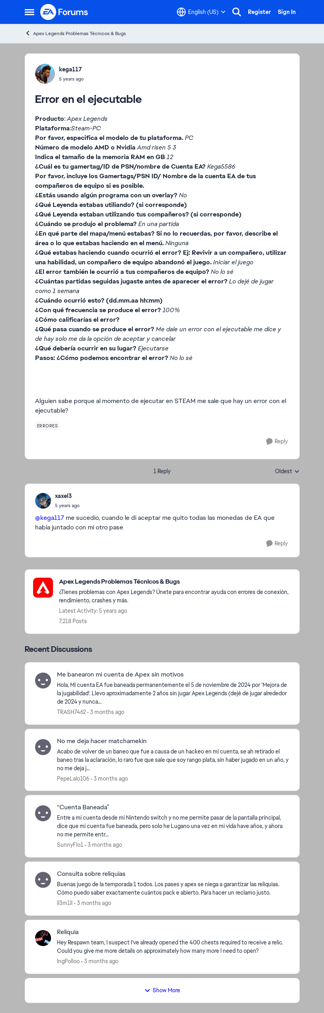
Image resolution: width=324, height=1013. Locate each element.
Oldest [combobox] (287, 472)
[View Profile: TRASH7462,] (43, 680)
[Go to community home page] (64, 12)
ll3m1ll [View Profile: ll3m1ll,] (65, 903)
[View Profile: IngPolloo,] (43, 938)
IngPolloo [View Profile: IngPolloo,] (68, 961)
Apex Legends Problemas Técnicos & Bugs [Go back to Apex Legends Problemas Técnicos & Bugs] (75, 33)
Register (259, 12)
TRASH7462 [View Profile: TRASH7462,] (71, 712)
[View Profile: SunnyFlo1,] (43, 813)
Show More (162, 990)
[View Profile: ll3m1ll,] (43, 880)
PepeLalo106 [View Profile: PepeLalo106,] (73, 778)
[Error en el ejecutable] (67, 505)
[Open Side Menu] (29, 12)
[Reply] (277, 441)
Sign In (287, 12)
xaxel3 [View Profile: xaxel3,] (63, 496)
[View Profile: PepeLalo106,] (43, 747)
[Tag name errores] (47, 425)
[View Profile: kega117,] (45, 74)
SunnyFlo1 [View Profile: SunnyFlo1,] (70, 844)
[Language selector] (201, 12)
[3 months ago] (105, 712)
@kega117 (49, 517)
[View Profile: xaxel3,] (43, 501)
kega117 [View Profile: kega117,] (70, 69)
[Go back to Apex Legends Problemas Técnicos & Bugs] (175, 582)
